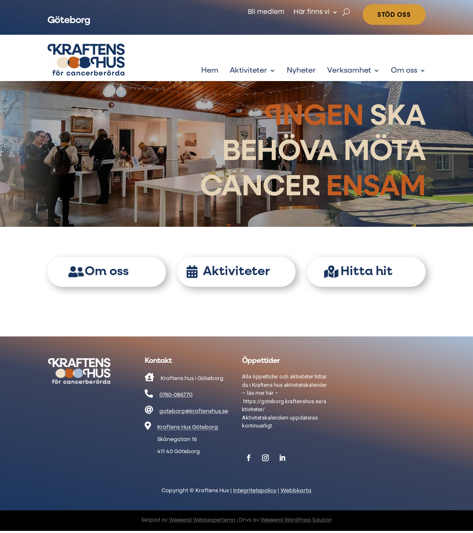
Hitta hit (366, 271)
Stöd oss (394, 15)
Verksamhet (349, 71)
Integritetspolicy (254, 491)
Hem (209, 71)
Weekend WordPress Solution (296, 520)
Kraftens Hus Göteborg (187, 427)
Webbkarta (296, 491)
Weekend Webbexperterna (202, 520)
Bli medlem (266, 12)
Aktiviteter (248, 71)
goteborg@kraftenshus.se (193, 411)
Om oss (404, 71)
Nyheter (301, 71)
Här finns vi (312, 12)
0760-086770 (175, 395)
